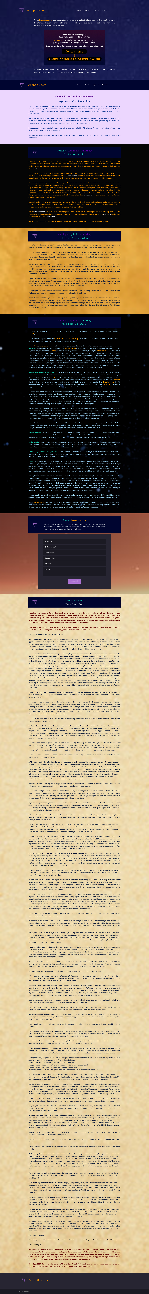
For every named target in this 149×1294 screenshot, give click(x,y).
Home (79, 10)
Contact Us (106, 10)
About (87, 10)
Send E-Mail (74, 581)
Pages (96, 10)
